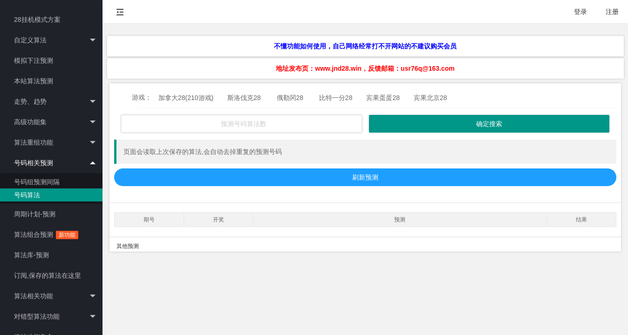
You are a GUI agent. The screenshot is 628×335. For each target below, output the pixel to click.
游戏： (141, 97)
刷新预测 (365, 177)
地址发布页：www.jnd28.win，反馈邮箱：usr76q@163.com (365, 68)
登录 (580, 11)
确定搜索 (489, 123)
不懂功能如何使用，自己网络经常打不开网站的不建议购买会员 (365, 46)
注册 (612, 11)
